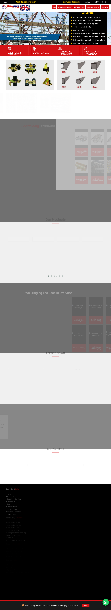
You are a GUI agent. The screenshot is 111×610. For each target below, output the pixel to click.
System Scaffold (79, 7)
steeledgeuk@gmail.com (25, 2)
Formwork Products (93, 7)
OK (85, 605)
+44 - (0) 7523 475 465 (95, 2)
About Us (6, 2)
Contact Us (105, 7)
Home (54, 7)
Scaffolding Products (65, 7)
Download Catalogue (71, 2)
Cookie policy (73, 606)
